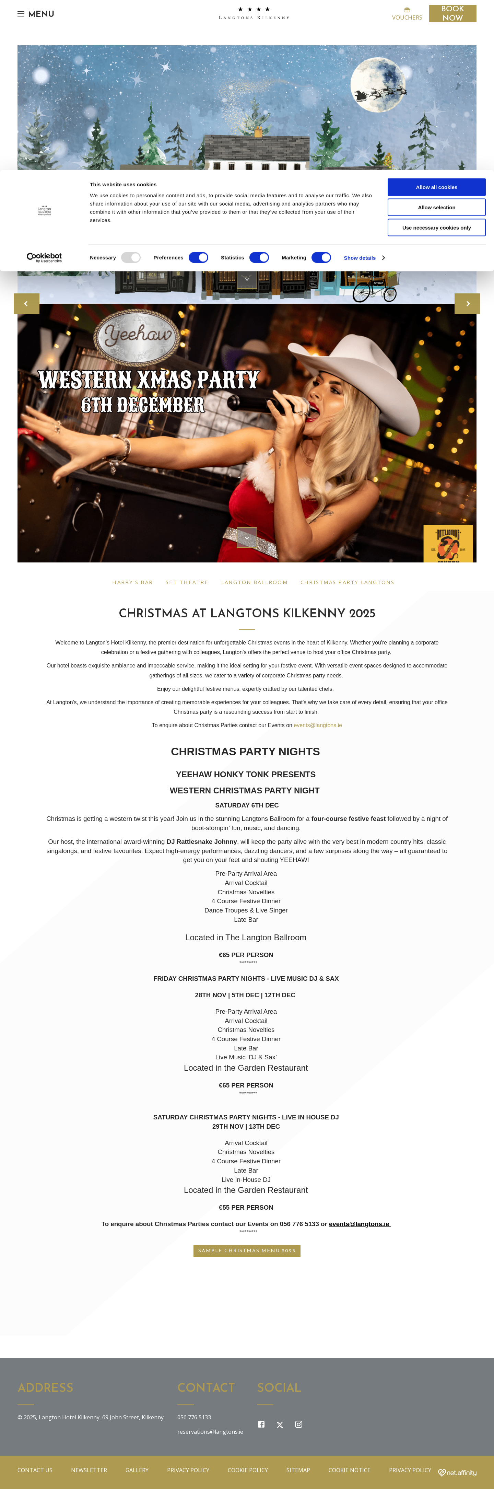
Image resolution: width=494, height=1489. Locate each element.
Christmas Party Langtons (348, 582)
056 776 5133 (194, 1417)
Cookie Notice (349, 1470)
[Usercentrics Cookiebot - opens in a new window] (44, 88)
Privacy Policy (188, 1470)
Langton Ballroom (254, 582)
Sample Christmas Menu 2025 (247, 1251)
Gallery (137, 1470)
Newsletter (89, 1470)
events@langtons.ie (318, 725)
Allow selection (436, 37)
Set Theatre (187, 582)
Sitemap (298, 1470)
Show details (360, 88)
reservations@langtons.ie (210, 1431)
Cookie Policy (248, 1470)
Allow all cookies (437, 17)
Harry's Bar (132, 582)
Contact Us (34, 1470)
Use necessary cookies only (436, 57)
